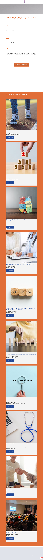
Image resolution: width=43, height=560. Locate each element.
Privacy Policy (26, 555)
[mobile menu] (41, 2)
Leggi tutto (10, 137)
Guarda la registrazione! (21, 64)
